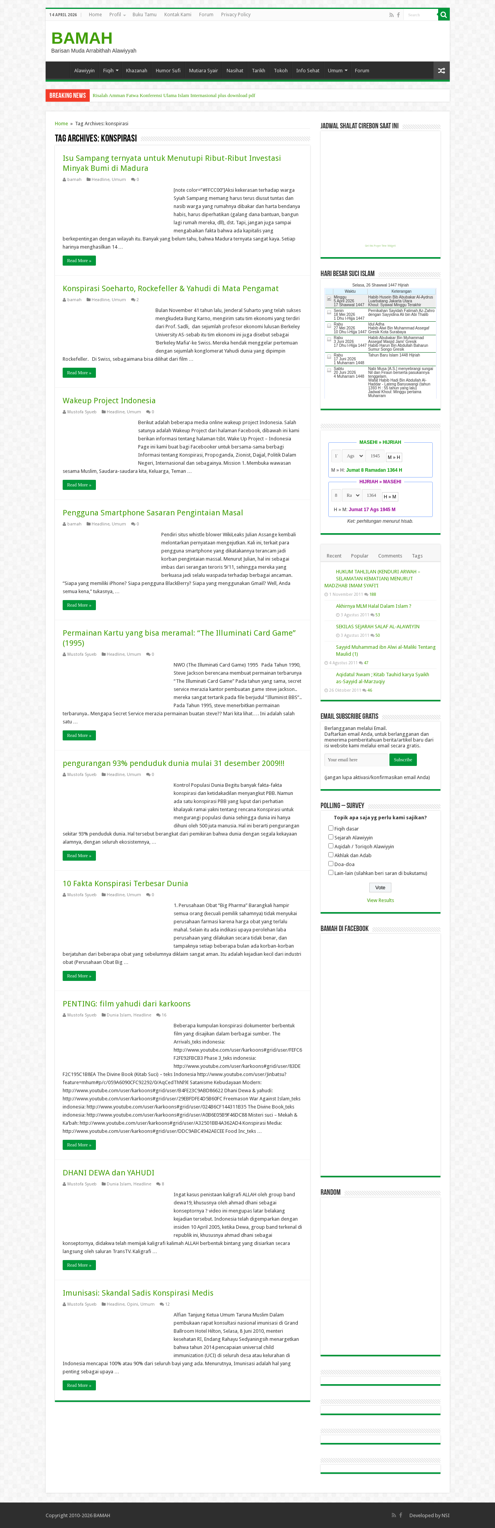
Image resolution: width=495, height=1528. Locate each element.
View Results (380, 900)
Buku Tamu (145, 14)
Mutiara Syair (203, 70)
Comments (390, 556)
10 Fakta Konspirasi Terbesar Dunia (125, 883)
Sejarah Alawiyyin (354, 838)
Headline (100, 179)
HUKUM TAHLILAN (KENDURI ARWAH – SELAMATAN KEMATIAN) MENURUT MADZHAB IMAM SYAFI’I (372, 578)
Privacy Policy (236, 14)
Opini (132, 1304)
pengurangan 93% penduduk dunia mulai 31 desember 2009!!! (174, 763)
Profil (115, 14)
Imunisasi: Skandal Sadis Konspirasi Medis (138, 1293)
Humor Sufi (168, 70)
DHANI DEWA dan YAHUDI (108, 1172)
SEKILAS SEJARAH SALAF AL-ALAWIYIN (378, 626)
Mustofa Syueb (82, 411)
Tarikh (258, 70)
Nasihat (235, 70)
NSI (446, 1515)
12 (167, 1304)
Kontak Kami (177, 14)
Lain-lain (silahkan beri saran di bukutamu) (381, 873)
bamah (74, 179)
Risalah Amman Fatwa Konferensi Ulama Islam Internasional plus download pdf (174, 95)
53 (378, 614)
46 (369, 690)
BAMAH (82, 38)
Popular (360, 556)
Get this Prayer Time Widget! (380, 245)
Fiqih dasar (347, 829)
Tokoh (281, 70)
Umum (335, 70)
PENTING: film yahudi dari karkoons (127, 1003)
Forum (206, 14)
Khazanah (136, 70)
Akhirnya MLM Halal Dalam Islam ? (373, 606)
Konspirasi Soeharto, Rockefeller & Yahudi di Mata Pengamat (171, 288)
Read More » (79, 260)
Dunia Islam (119, 1015)
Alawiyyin (84, 70)
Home (95, 14)
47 (366, 662)
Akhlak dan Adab (353, 855)
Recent (334, 556)
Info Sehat (307, 70)
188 (372, 594)
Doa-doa (345, 864)
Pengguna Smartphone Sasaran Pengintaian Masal (153, 512)
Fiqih (108, 70)
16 (164, 1015)
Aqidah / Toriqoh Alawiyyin (364, 846)
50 (378, 635)
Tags (417, 556)
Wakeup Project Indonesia (109, 400)
